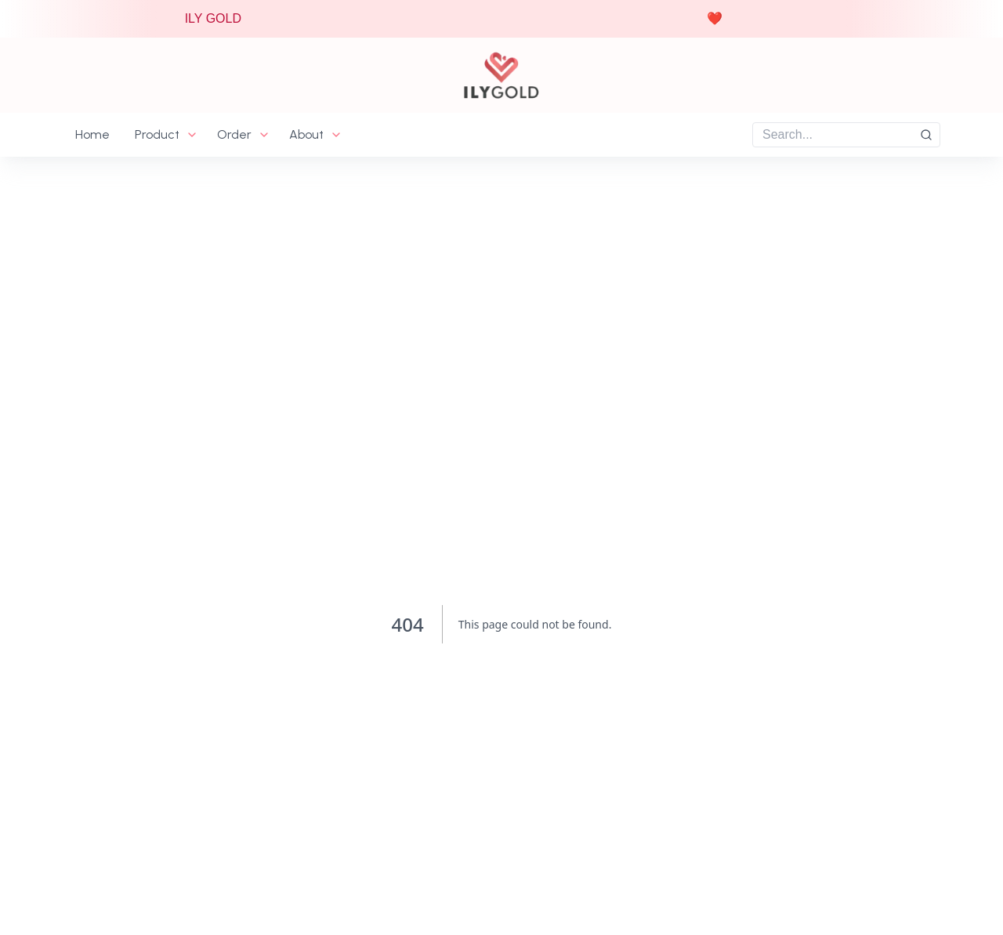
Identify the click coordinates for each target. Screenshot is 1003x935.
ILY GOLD (217, 18)
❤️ (718, 18)
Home (92, 134)
